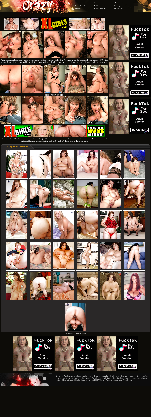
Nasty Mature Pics (101, 8)
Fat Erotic (99, 6)
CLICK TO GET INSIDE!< (54, 95)
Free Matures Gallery (102, 3)
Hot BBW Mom (121, 3)
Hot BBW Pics (79, 3)
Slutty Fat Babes (121, 6)
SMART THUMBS (80, 333)
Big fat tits (120, 8)
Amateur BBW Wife (80, 6)
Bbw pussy (78, 8)
